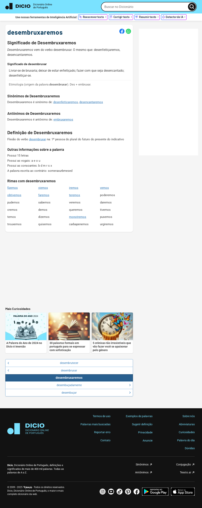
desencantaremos (91, 102)
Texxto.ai (185, 472)
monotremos (77, 217)
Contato (105, 440)
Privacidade (145, 432)
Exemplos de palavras (139, 416)
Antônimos (142, 472)
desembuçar (96, 392)
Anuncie (147, 440)
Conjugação (183, 464)
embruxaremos (63, 119)
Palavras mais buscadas (95, 424)
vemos (104, 188)
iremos (73, 188)
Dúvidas (190, 448)
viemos (43, 188)
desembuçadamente (94, 385)
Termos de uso (101, 416)
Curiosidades (187, 432)
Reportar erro (102, 432)
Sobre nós (188, 416)
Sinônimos (142, 464)
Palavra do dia (186, 440)
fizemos (12, 188)
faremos (43, 195)
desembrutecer (42, 363)
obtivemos (14, 195)
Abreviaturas (187, 424)
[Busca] (192, 7)
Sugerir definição (142, 424)
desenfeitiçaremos (65, 102)
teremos (74, 195)
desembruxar (37, 139)
